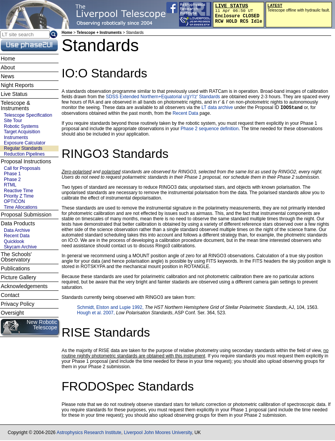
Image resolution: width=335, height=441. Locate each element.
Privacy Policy (17, 304)
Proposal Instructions (26, 161)
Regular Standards (23, 148)
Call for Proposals (22, 168)
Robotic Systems (21, 126)
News (7, 76)
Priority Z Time (19, 196)
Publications (15, 268)
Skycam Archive (20, 247)
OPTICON (14, 201)
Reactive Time (18, 190)
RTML (10, 185)
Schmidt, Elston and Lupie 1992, (111, 308)
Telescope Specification (28, 115)
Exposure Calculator (24, 143)
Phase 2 (12, 179)
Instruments (16, 137)
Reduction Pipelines (24, 154)
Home (67, 32)
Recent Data (185, 114)
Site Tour (13, 120)
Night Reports (17, 85)
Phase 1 (12, 173)
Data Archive (17, 230)
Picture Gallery (18, 277)
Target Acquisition (22, 131)
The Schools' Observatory (16, 257)
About (8, 67)
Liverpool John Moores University (158, 433)
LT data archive (217, 108)
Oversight (12, 313)
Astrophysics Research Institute (89, 433)
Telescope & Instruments (15, 105)
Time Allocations (20, 207)
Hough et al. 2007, (96, 313)
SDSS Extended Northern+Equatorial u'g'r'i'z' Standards (163, 96)
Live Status (14, 94)
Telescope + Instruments (99, 32)
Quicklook (14, 241)
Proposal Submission (26, 214)
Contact (10, 295)
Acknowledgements (24, 286)
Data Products (18, 223)
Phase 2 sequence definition (210, 129)
